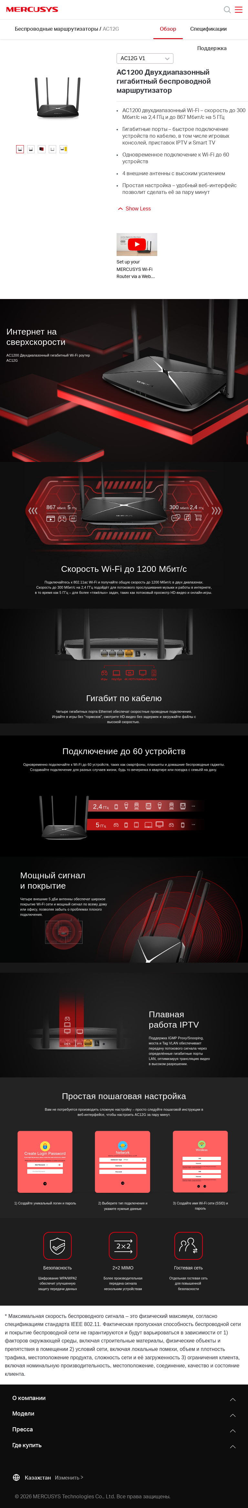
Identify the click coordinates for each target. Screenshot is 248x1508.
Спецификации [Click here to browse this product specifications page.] (208, 28)
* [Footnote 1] (6, 1316)
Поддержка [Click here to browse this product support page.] (212, 48)
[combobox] (145, 58)
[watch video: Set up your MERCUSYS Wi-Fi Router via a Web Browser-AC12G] (137, 244)
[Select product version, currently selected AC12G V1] (145, 58)
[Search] (227, 9)
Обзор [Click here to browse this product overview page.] (168, 28)
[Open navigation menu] (238, 9)
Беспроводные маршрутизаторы (56, 28)
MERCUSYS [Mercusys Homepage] (32, 9)
